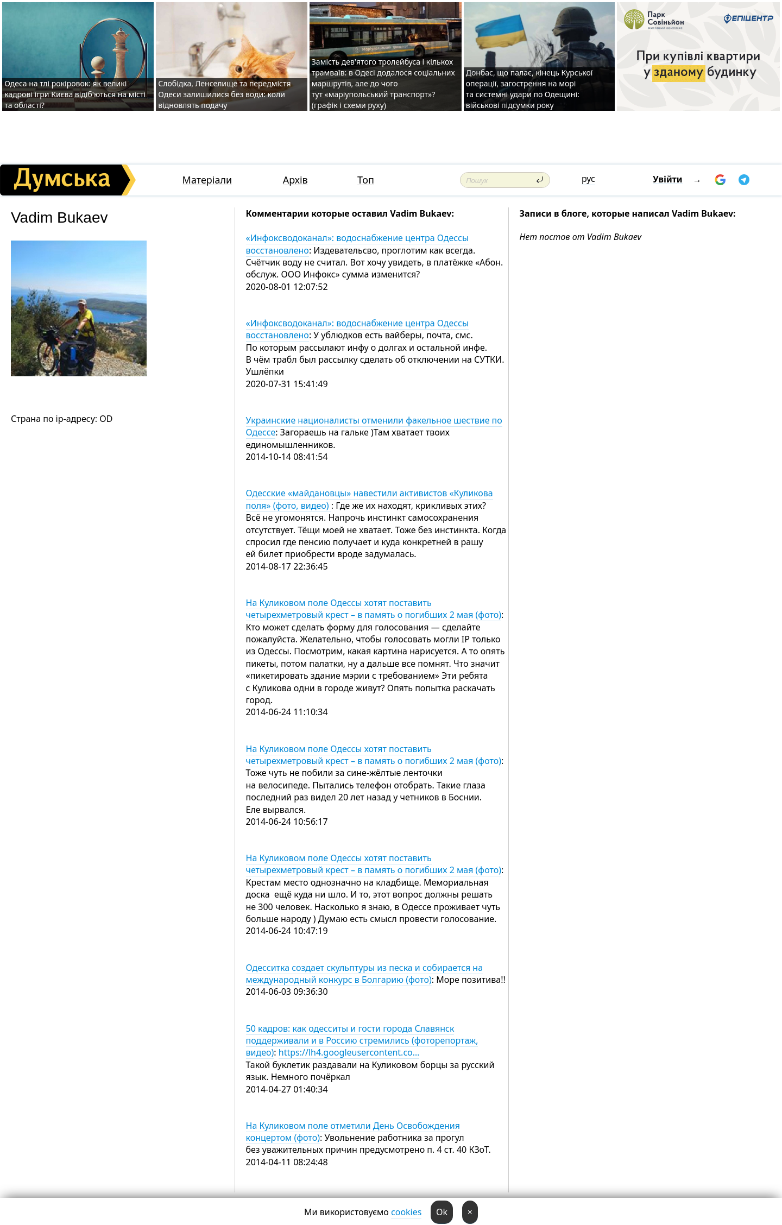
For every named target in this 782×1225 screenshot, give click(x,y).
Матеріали (207, 180)
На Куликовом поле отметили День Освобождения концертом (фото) (353, 1132)
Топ (365, 180)
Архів (295, 180)
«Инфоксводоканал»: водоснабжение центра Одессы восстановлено (357, 244)
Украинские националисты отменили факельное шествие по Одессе (374, 426)
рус (588, 179)
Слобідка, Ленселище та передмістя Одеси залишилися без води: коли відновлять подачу (224, 94)
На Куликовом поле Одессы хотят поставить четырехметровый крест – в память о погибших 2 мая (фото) (374, 609)
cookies (406, 1212)
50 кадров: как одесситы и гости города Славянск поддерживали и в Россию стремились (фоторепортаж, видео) (362, 1040)
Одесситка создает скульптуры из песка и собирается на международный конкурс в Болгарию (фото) (364, 974)
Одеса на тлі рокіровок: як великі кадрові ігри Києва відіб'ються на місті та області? (75, 94)
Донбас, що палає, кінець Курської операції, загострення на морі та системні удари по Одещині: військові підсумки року (529, 88)
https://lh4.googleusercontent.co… (349, 1052)
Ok (441, 1212)
